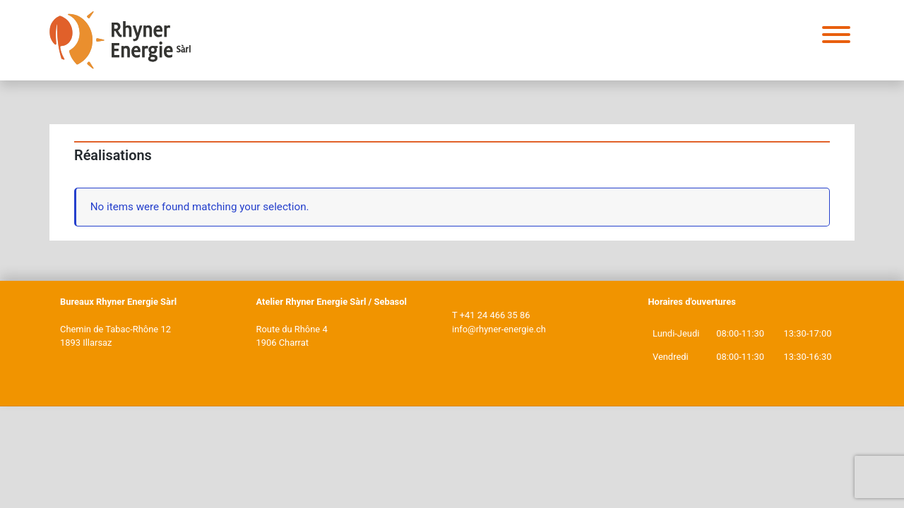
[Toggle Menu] (836, 34)
